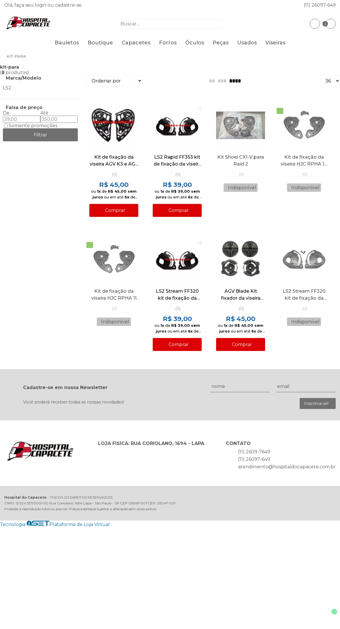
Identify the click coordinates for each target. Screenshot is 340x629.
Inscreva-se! (316, 403)
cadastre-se (68, 5)
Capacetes (136, 43)
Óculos (194, 43)
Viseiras (275, 43)
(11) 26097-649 (320, 5)
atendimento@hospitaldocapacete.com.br (287, 467)
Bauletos (67, 43)
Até (44, 113)
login (41, 5)
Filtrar (40, 135)
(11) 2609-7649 (254, 452)
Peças (220, 43)
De (6, 113)
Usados (247, 43)
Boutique (100, 43)
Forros (168, 43)
